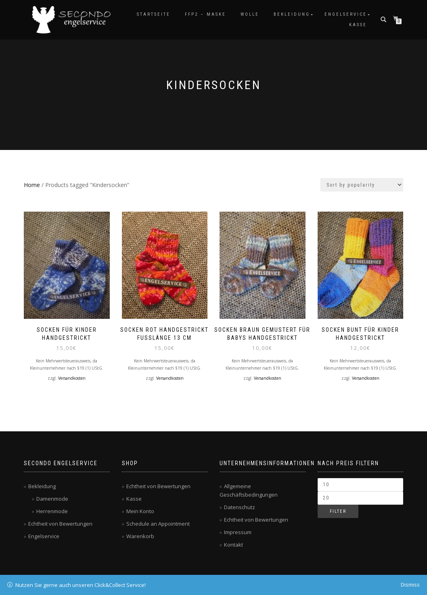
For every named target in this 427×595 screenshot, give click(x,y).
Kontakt (233, 544)
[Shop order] (361, 184)
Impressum (237, 532)
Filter (338, 511)
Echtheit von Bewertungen (60, 523)
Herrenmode (52, 511)
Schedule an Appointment (158, 523)
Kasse (358, 24)
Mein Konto (140, 511)
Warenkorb (140, 536)
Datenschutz (239, 507)
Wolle (250, 14)
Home (32, 185)
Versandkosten (72, 378)
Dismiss (410, 584)
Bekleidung (292, 14)
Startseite (153, 14)
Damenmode (52, 498)
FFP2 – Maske (205, 14)
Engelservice (345, 14)
